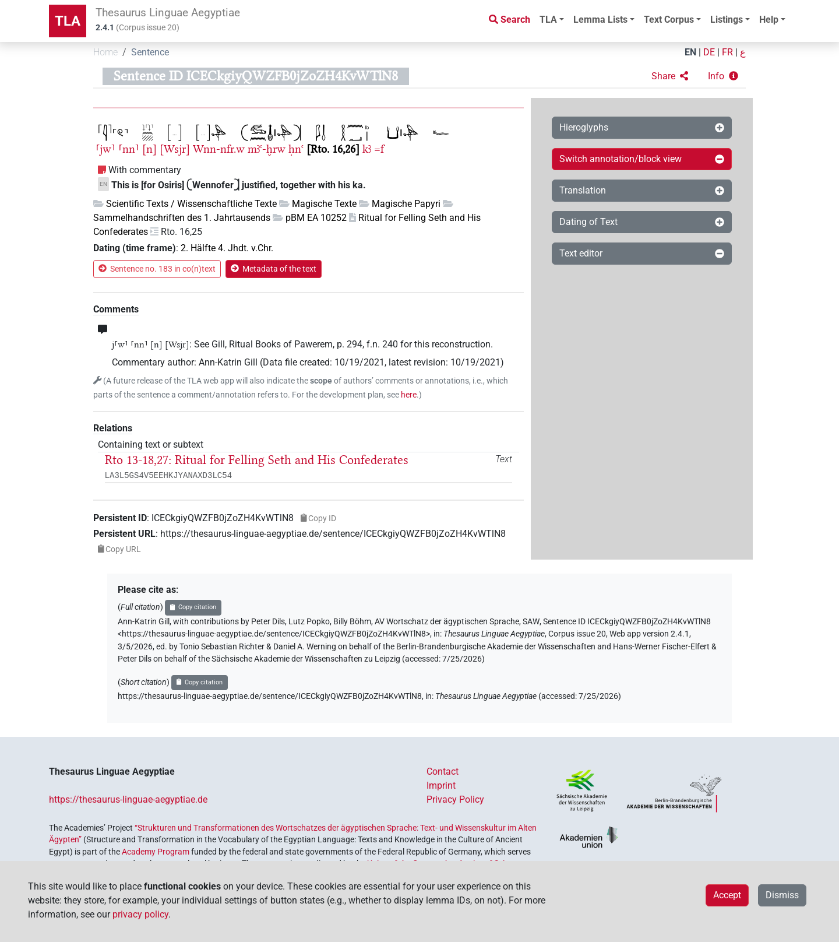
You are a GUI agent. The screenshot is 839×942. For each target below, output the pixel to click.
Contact (442, 771)
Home (105, 52)
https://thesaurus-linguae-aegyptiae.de (128, 799)
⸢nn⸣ (128, 149)
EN (690, 52)
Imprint (441, 785)
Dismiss (782, 895)
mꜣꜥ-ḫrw (266, 149)
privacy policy (140, 914)
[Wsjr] (175, 149)
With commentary (144, 169)
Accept (727, 895)
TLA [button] (548, 19)
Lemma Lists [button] (600, 19)
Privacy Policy (455, 799)
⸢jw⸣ (105, 149)
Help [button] (768, 19)
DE (709, 52)
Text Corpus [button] (669, 19)
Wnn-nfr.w (219, 149)
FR (727, 52)
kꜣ (366, 149)
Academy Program (155, 851)
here (409, 395)
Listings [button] (726, 19)
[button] (670, 76)
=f (379, 149)
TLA (67, 21)
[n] (149, 149)
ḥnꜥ (296, 149)
